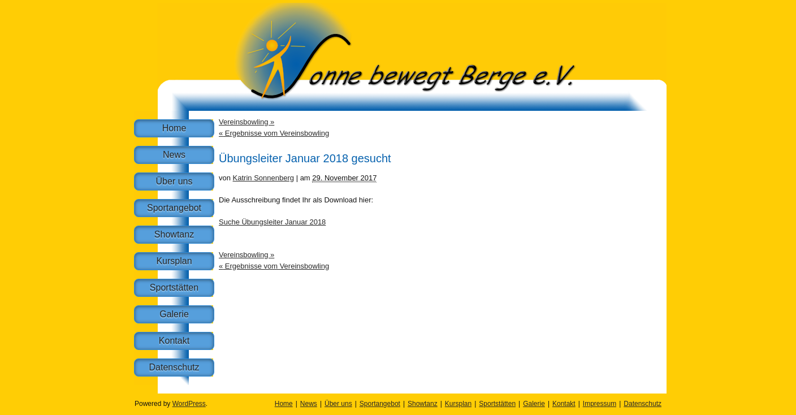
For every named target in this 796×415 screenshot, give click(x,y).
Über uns (174, 181)
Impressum (599, 404)
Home (174, 128)
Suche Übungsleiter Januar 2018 (272, 222)
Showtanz (174, 234)
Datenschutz (174, 367)
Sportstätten (174, 287)
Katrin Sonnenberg (263, 178)
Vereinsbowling (246, 122)
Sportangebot (174, 208)
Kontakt (174, 340)
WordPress (189, 404)
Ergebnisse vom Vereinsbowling (274, 133)
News (174, 154)
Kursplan (174, 261)
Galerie (174, 314)
